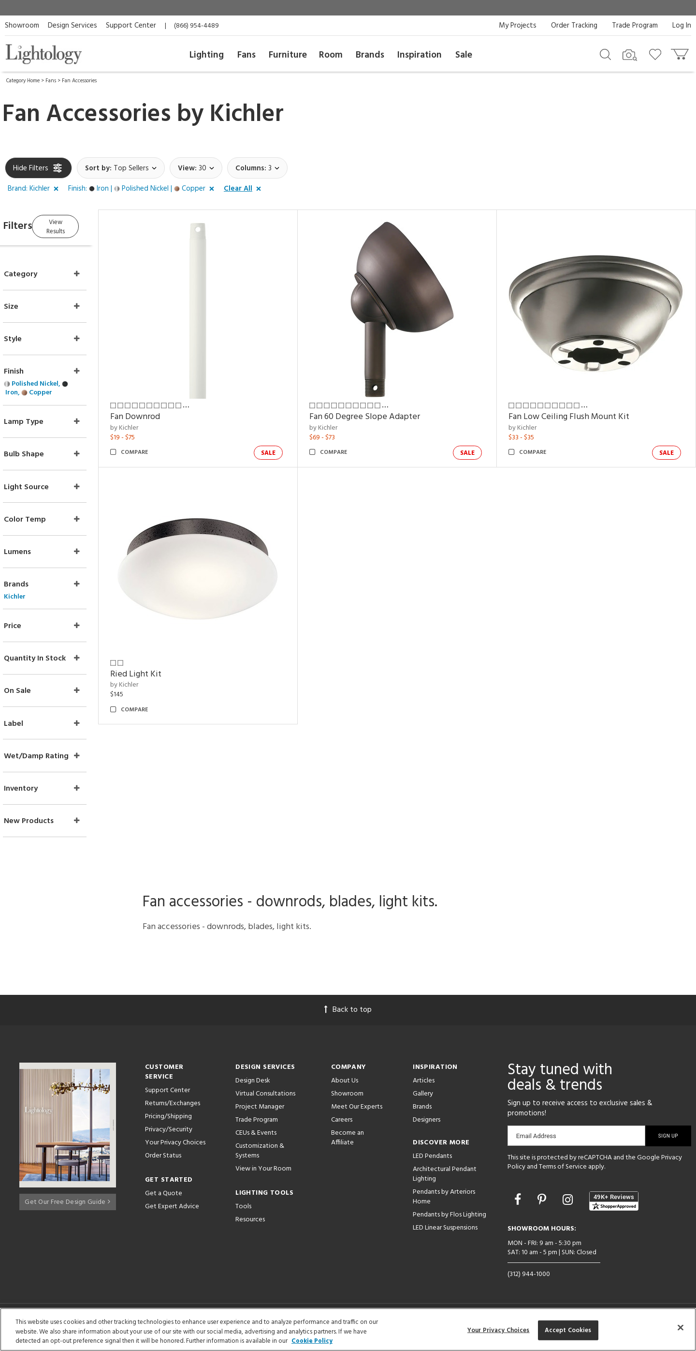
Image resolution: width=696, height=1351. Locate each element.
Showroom (22, 25)
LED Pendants (432, 1160)
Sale (463, 55)
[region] (348, 1329)
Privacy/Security (168, 1133)
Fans (246, 55)
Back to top (348, 1013)
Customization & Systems (259, 1154)
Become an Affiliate (347, 1141)
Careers (341, 1123)
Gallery (423, 1097)
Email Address (536, 1139)
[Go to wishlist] (657, 53)
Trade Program (635, 25)
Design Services (72, 25)
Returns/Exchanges (172, 1107)
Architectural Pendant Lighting (445, 1178)
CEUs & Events (255, 1136)
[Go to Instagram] (569, 1205)
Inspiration (419, 55)
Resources (250, 1223)
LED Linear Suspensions (445, 1231)
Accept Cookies (568, 1330)
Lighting (206, 55)
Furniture (288, 55)
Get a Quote (163, 1197)
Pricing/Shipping (168, 1120)
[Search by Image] (630, 55)
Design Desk (252, 1084)
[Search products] (605, 53)
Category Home (23, 80)
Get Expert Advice (172, 1210)
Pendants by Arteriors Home (444, 1200)
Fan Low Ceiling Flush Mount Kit (578, 408)
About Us (344, 1084)
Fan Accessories (79, 80)
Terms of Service (563, 1171)
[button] (35, 189)
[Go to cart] (680, 52)
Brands (370, 55)
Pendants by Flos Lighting (449, 1218)
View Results (85, 225)
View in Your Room (263, 1172)
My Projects (517, 25)
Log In (681, 25)
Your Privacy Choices (175, 1147)
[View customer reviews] (613, 1205)
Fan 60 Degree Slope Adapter (383, 408)
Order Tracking (574, 25)
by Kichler (152, 419)
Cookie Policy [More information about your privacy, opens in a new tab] (312, 1341)
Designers (426, 1123)
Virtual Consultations (265, 1097)
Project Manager (259, 1110)
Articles (424, 1084)
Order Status (163, 1159)
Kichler (247, 114)
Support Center (131, 25)
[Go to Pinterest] (543, 1205)
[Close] (680, 1327)
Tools (243, 1210)
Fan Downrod (163, 408)
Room (331, 55)
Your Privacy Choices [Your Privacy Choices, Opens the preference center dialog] (498, 1330)
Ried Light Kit (163, 657)
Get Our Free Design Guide (67, 1203)
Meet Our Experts (356, 1110)
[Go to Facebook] (519, 1205)
